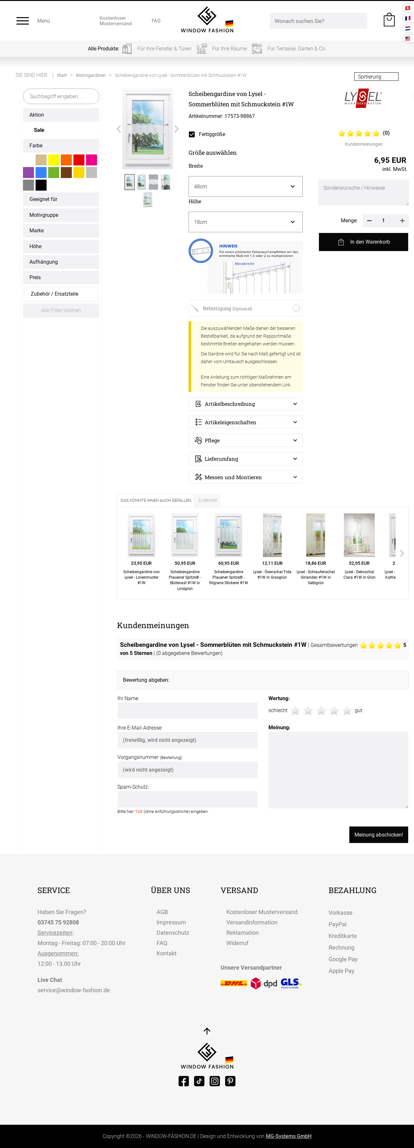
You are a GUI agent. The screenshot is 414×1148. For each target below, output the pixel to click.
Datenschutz (173, 932)
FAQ (162, 943)
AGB (162, 912)
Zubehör (207, 500)
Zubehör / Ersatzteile (54, 294)
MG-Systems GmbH (288, 1136)
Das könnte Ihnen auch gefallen (156, 500)
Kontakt (167, 953)
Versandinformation (252, 922)
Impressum (171, 922)
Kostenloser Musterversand (262, 912)
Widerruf (237, 943)
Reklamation (242, 932)
